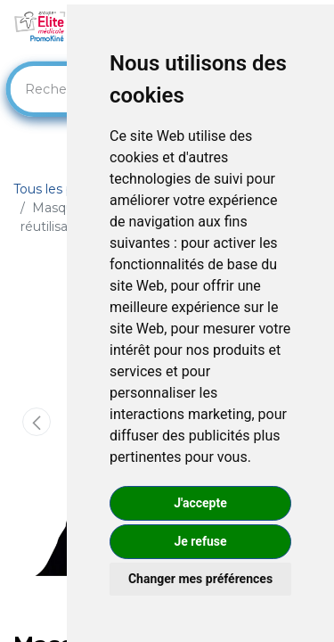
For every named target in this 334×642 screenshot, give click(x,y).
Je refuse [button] (200, 541)
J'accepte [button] (200, 503)
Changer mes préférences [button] (200, 579)
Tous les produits (65, 189)
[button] (36, 421)
